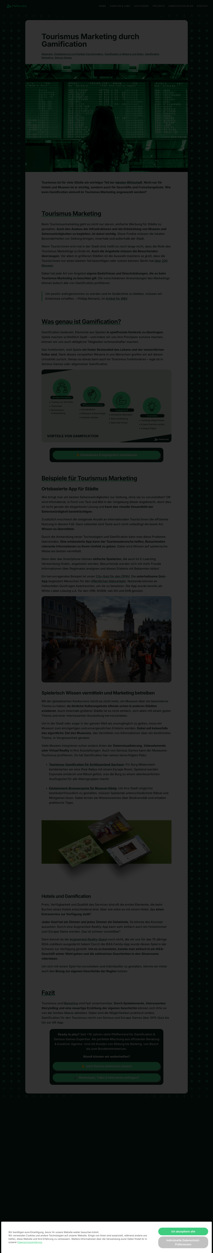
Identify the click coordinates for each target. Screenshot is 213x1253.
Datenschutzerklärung (29, 1242)
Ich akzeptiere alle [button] (183, 1231)
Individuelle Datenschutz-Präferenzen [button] (183, 1242)
